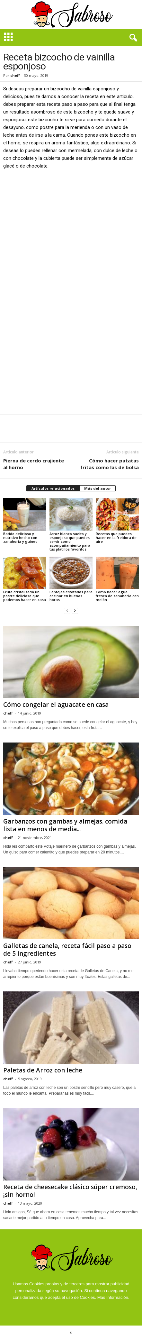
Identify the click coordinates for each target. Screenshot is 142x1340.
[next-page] (75, 610)
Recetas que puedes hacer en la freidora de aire (116, 537)
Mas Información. (113, 1297)
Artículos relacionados (53, 488)
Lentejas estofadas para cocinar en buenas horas (71, 595)
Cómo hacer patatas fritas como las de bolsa (109, 463)
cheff (15, 75)
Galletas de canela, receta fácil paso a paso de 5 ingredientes (67, 950)
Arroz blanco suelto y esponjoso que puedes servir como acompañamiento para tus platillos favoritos (69, 541)
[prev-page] (67, 610)
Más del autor (97, 488)
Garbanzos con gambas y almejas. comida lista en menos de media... (65, 825)
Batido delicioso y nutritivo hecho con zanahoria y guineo (20, 537)
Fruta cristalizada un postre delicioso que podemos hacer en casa (24, 595)
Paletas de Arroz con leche (42, 1070)
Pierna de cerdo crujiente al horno (33, 463)
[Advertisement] (71, 249)
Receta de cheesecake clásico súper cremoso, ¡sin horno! (70, 1191)
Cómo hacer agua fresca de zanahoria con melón (117, 595)
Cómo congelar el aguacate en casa (56, 704)
